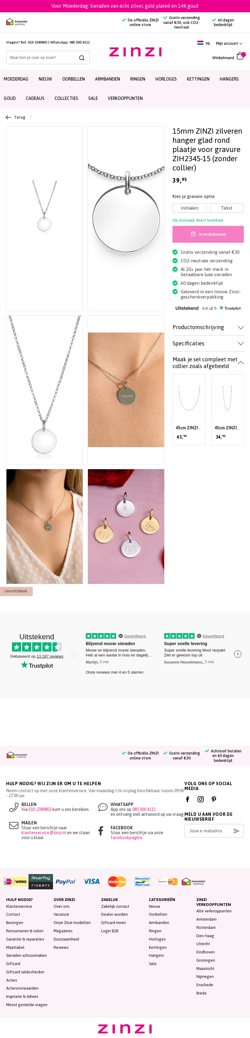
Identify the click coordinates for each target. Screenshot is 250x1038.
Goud (10, 98)
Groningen (205, 960)
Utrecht (203, 943)
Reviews (61, 947)
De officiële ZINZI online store (140, 22)
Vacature (61, 914)
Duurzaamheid (66, 939)
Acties (11, 980)
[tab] (208, 327)
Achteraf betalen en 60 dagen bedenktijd (223, 756)
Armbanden (107, 79)
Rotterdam (206, 927)
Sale (153, 963)
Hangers (229, 79)
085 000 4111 (80, 42)
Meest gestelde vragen (26, 1004)
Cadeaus (35, 98)
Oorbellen (73, 79)
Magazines (63, 931)
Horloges (166, 79)
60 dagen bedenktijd (223, 22)
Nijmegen (205, 976)
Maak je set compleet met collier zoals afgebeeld (204, 362)
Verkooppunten (125, 98)
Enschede (204, 985)
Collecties (66, 98)
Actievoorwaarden (22, 988)
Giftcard (13, 963)
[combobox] (48, 57)
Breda (201, 993)
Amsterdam (206, 919)
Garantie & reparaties (25, 939)
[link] (229, 43)
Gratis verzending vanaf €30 (181, 755)
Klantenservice (19, 906)
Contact (13, 914)
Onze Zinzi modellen (72, 922)
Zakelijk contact (115, 906)
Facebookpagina (126, 837)
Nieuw (45, 79)
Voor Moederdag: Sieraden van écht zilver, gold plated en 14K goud (125, 6)
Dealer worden (114, 914)
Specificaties (188, 343)
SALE (93, 98)
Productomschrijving (198, 327)
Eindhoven (205, 952)
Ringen (137, 79)
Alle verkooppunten (214, 911)
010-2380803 (37, 42)
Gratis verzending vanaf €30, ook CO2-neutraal (181, 22)
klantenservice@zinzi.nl (43, 832)
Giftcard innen (113, 922)
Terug (15, 117)
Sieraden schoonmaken (26, 955)
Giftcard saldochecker (25, 972)
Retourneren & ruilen (25, 931)
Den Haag (205, 935)
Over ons (61, 906)
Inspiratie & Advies (22, 996)
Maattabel (15, 947)
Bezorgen (14, 922)
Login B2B (109, 931)
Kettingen (198, 79)
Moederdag (16, 79)
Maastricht (205, 968)
